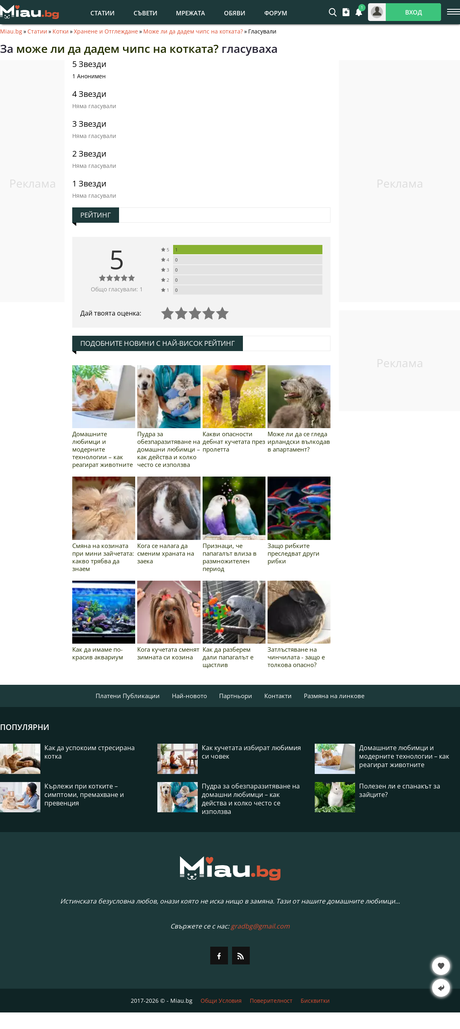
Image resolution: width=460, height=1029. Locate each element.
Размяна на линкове (334, 696)
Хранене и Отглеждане (106, 31)
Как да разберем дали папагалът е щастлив (228, 657)
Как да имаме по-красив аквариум (97, 653)
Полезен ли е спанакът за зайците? (399, 790)
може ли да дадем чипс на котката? (117, 48)
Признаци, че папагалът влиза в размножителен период (230, 557)
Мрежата (190, 13)
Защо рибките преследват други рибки (294, 553)
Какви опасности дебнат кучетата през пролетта (234, 441)
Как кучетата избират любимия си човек (251, 752)
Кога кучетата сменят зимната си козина (168, 653)
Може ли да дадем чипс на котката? (193, 31)
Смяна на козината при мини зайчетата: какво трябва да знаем (103, 557)
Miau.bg (11, 31)
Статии (102, 13)
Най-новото (189, 696)
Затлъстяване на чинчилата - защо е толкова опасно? (296, 657)
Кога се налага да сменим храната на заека (165, 553)
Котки (60, 31)
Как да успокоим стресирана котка (89, 752)
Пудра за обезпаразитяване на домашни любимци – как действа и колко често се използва (168, 449)
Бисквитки (315, 1000)
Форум (275, 13)
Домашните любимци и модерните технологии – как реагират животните (102, 449)
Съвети (145, 13)
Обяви (234, 13)
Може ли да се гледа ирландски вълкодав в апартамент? (299, 441)
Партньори (235, 696)
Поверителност (271, 1000)
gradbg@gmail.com (260, 926)
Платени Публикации (128, 696)
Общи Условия (221, 1000)
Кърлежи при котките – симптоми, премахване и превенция (84, 794)
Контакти (278, 696)
